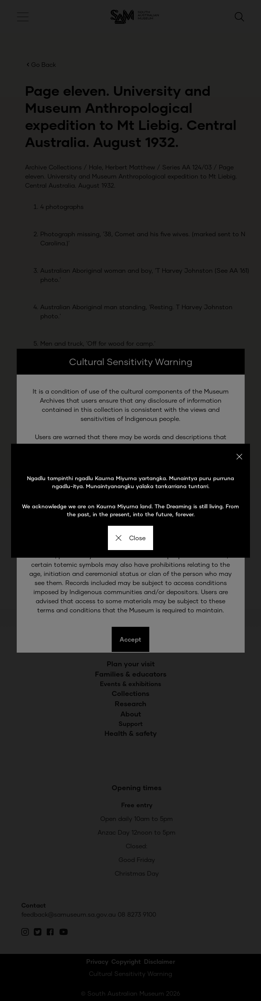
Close (130, 537)
